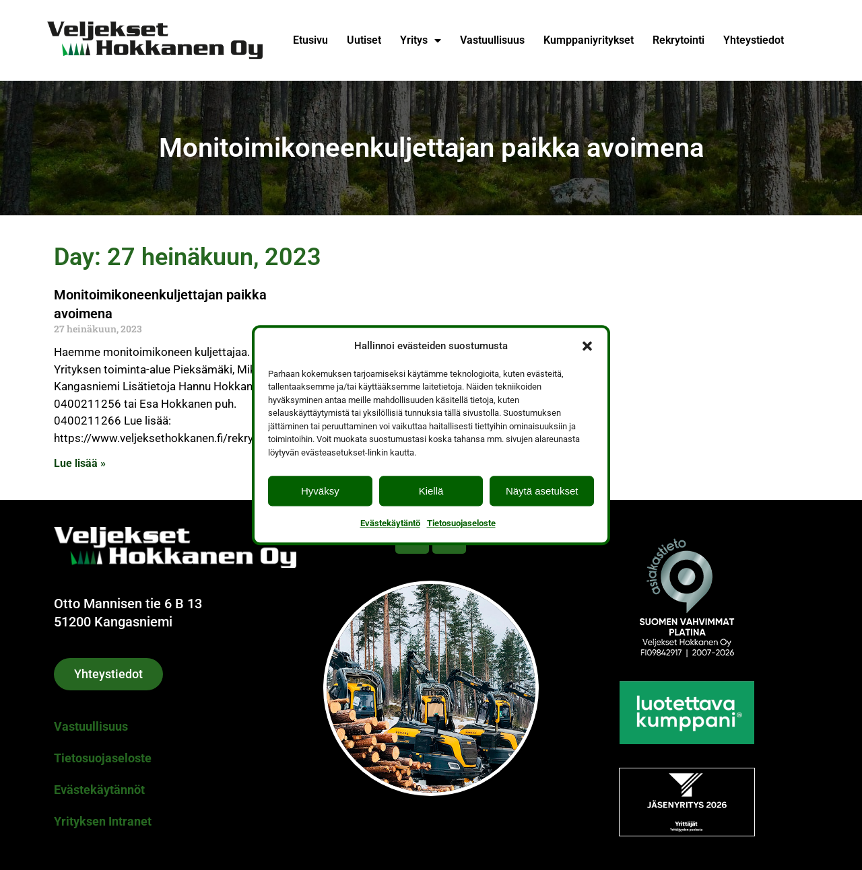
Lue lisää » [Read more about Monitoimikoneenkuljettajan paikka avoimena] (80, 463)
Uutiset (364, 40)
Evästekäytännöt (99, 790)
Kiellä (431, 491)
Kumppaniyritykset (588, 40)
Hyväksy (320, 491)
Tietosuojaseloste (461, 523)
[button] (587, 346)
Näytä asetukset (542, 491)
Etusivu (310, 40)
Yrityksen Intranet (103, 821)
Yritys (420, 40)
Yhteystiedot (753, 40)
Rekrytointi (678, 40)
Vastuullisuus (492, 40)
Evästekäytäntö (390, 523)
